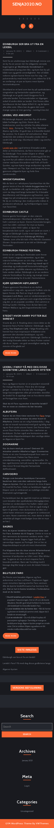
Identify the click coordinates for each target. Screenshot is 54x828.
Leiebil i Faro (39, 597)
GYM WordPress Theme (18, 823)
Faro (42, 415)
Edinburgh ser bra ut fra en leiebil (23, 46)
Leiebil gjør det (10, 148)
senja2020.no (27, 4)
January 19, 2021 (13, 51)
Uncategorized (27, 811)
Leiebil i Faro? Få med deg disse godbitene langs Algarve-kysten (26, 368)
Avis (11, 128)
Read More (12, 354)
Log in (27, 786)
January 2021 (27, 760)
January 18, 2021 (13, 374)
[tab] (23, 26)
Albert (29, 51)
